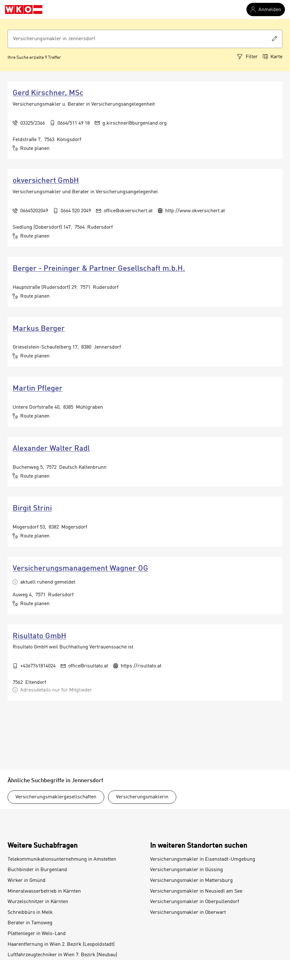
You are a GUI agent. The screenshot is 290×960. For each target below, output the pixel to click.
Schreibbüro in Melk (30, 912)
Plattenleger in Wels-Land (37, 933)
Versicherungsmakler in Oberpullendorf (194, 901)
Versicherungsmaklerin (142, 797)
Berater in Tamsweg (30, 923)
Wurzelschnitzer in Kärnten (38, 901)
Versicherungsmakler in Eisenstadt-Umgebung (202, 859)
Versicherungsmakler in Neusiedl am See (196, 891)
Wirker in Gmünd (26, 880)
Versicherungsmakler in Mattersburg (191, 880)
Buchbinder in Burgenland (37, 869)
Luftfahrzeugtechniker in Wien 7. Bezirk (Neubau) (62, 954)
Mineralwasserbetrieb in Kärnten (44, 891)
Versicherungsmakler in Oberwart (188, 912)
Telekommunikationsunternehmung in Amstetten (62, 859)
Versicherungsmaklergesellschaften (55, 797)
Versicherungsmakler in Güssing (186, 869)
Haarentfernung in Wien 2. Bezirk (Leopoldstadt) (61, 944)
